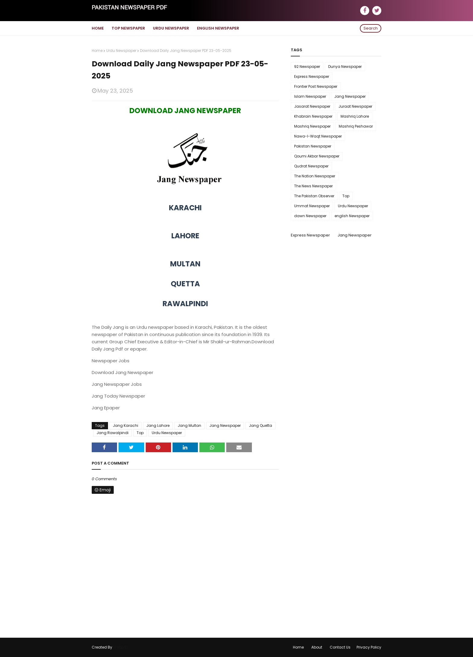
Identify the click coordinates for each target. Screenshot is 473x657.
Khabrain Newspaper (313, 116)
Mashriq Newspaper (312, 126)
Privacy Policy (369, 647)
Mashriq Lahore (355, 116)
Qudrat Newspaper (311, 166)
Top (140, 432)
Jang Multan (189, 425)
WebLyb (120, 647)
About (316, 647)
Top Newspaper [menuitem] (128, 28)
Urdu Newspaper (121, 50)
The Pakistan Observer (314, 195)
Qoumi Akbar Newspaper (316, 156)
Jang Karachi (125, 425)
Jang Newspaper (225, 425)
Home (97, 50)
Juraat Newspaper (355, 106)
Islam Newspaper (310, 96)
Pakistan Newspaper (312, 146)
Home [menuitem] (98, 28)
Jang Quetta (260, 425)
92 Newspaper (307, 66)
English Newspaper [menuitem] (218, 28)
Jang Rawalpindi (113, 432)
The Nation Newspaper (314, 176)
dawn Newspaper (310, 215)
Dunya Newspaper (345, 66)
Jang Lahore (158, 425)
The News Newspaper (313, 186)
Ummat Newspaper (312, 205)
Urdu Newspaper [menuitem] (171, 28)
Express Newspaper (311, 76)
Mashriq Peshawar (356, 126)
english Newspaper (352, 215)
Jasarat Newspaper (312, 106)
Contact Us (340, 647)
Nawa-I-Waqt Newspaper (318, 136)
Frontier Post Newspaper (315, 86)
